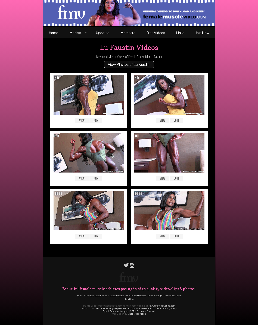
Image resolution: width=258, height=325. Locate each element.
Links (180, 33)
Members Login (155, 295)
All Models (89, 295)
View (81, 121)
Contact (157, 308)
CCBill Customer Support (142, 311)
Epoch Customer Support (115, 311)
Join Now (202, 33)
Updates (102, 33)
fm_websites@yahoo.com (162, 305)
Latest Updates (117, 295)
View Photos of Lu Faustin (129, 64)
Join (96, 121)
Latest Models (102, 295)
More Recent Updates (135, 295)
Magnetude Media (137, 314)
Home (53, 33)
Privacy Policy (170, 308)
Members (127, 33)
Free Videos (156, 33)
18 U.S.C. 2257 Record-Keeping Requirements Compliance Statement (116, 308)
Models (75, 33)
